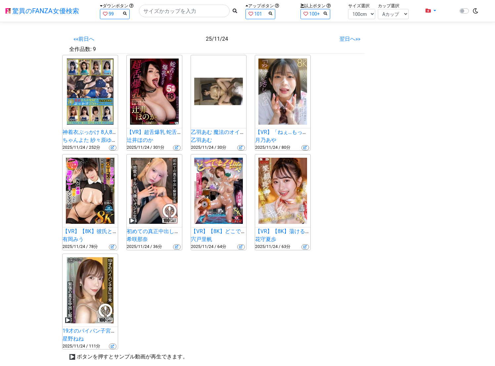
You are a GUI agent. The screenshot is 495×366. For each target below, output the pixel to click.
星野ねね (73, 339)
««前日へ (83, 39)
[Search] (184, 11)
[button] (430, 11)
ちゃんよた (76, 140)
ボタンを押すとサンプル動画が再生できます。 (132, 356)
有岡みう (73, 239)
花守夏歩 (265, 239)
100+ (315, 14)
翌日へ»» (349, 39)
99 (115, 14)
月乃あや (265, 140)
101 (260, 14)
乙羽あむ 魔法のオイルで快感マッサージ (239, 132)
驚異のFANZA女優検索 (42, 11)
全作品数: (80, 49)
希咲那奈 (137, 239)
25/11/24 (217, 39)
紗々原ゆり (103, 140)
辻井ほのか (140, 140)
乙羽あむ (201, 140)
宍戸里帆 (201, 239)
